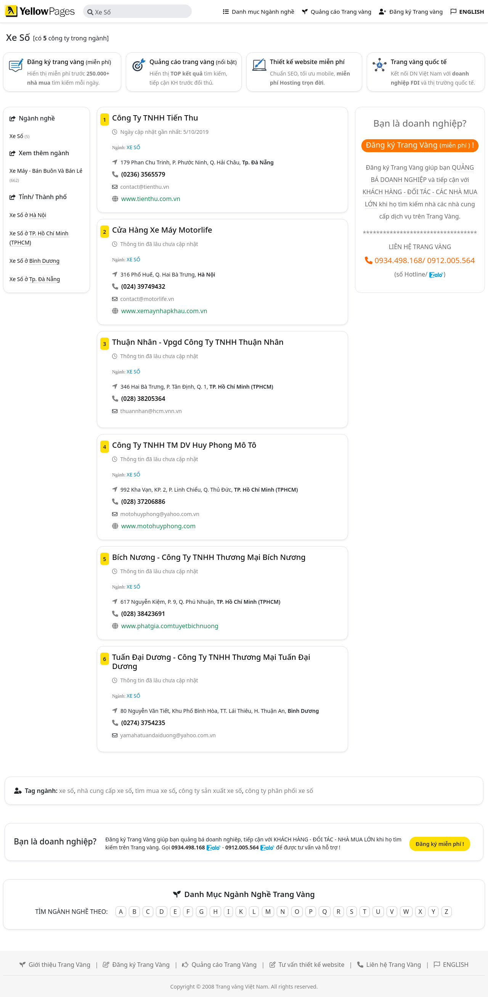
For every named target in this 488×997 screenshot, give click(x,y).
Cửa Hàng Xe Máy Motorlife (162, 230)
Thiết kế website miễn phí (307, 62)
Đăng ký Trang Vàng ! (420, 145)
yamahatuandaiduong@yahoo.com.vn (168, 735)
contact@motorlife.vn (147, 298)
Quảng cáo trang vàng (193, 62)
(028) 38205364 (143, 398)
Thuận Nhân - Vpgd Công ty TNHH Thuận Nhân (198, 342)
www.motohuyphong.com (158, 526)
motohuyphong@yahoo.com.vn (159, 514)
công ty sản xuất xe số (210, 790)
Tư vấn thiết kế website (312, 964)
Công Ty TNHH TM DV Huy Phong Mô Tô (184, 445)
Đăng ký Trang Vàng (141, 964)
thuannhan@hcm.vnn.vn (151, 411)
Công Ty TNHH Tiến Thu (155, 118)
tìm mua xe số (155, 790)
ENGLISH (456, 964)
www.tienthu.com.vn (150, 199)
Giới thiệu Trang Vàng (59, 964)
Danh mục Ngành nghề (258, 11)
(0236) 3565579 (143, 174)
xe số (66, 790)
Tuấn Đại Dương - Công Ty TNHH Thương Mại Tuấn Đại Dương (211, 661)
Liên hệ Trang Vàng (393, 964)
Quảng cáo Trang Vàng (224, 964)
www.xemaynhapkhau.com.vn (164, 311)
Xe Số (99, 12)
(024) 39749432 (143, 286)
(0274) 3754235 (143, 723)
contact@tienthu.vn (144, 186)
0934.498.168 (398, 260)
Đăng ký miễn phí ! (440, 843)
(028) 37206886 (143, 501)
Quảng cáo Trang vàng (336, 11)
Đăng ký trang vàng (69, 62)
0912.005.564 (451, 260)
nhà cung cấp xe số (104, 790)
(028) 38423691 (143, 613)
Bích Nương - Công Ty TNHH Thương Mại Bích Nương (209, 557)
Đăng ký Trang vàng (411, 11)
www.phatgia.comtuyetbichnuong (169, 626)
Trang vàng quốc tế (419, 62)
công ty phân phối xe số (279, 790)
